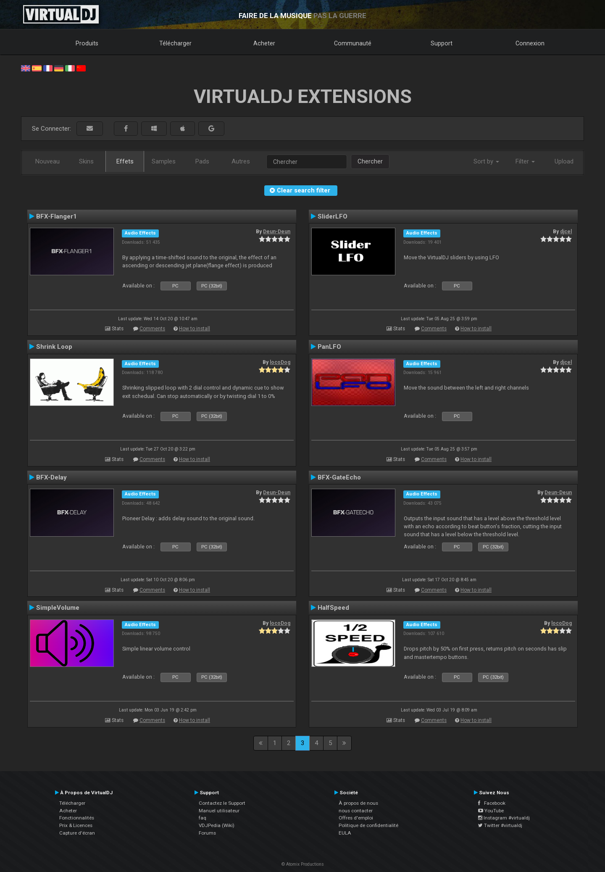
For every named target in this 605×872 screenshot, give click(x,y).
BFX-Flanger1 (56, 216)
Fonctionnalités (76, 818)
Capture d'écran (77, 833)
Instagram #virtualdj (504, 818)
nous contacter (356, 811)
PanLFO (329, 346)
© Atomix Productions (302, 864)
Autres (240, 161)
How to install (194, 329)
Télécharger (175, 43)
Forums (207, 833)
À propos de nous (358, 803)
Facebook (491, 803)
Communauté (352, 43)
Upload (564, 161)
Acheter (264, 43)
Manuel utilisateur (219, 811)
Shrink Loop (54, 346)
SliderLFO (332, 216)
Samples (164, 161)
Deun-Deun (276, 231)
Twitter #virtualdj (500, 825)
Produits (87, 43)
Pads (202, 161)
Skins (86, 161)
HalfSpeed (333, 607)
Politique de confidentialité (368, 825)
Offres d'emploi (356, 818)
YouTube (491, 811)
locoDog (280, 362)
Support (441, 43)
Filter (525, 161)
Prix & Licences (75, 825)
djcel (566, 231)
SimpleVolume (57, 607)
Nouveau (47, 161)
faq (202, 818)
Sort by (486, 161)
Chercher (370, 161)
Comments (152, 329)
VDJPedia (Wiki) (216, 825)
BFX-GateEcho (339, 477)
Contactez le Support (222, 803)
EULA (345, 833)
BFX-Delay (51, 477)
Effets (125, 161)
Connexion (530, 43)
